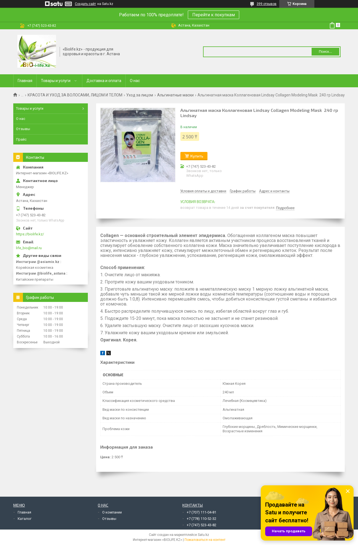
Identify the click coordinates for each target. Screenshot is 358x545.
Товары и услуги (55, 80)
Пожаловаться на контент (205, 540)
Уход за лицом (139, 95)
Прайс (21, 139)
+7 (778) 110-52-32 (201, 519)
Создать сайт (85, 4)
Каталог (24, 519)
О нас (135, 80)
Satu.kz (203, 535)
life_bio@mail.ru (29, 248)
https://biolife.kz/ (30, 234)
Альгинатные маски (175, 95)
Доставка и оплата (103, 80)
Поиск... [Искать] (325, 51)
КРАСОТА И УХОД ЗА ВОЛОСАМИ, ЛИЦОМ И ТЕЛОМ (75, 95)
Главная (25, 80)
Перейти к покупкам (213, 14)
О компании (112, 512)
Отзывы (23, 129)
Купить (196, 156)
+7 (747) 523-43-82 (201, 525)
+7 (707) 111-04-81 (201, 512)
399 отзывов (267, 4)
